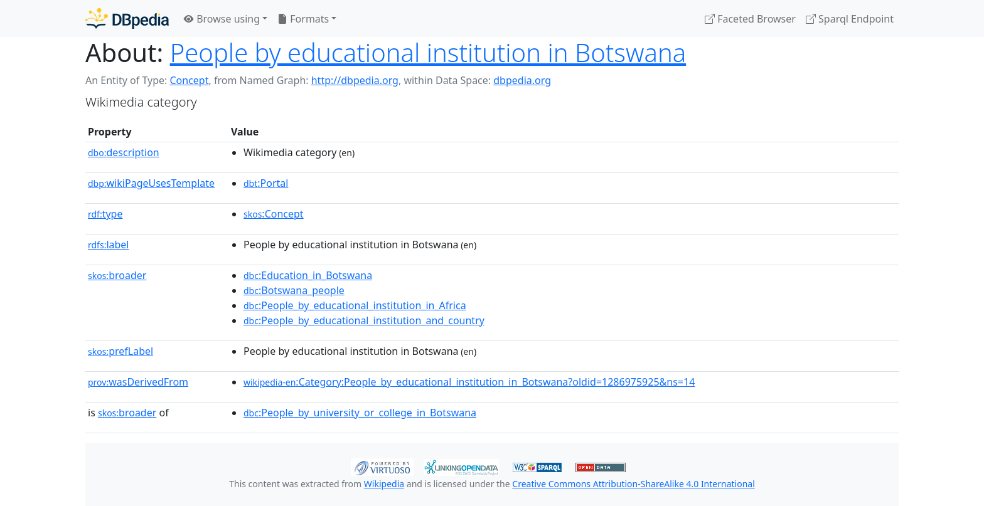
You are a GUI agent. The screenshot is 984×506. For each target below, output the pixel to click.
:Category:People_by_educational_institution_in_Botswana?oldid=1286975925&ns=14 (469, 382)
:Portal (265, 183)
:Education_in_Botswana (307, 275)
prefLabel (120, 351)
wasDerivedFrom (138, 382)
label (108, 244)
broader (117, 275)
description (123, 152)
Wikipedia (384, 484)
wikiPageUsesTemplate (151, 183)
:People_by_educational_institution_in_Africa (354, 305)
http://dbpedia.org (354, 80)
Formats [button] (303, 19)
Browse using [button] (222, 19)
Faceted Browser (750, 19)
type (105, 214)
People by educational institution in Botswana (428, 52)
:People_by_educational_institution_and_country (363, 320)
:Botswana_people (294, 290)
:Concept (273, 214)
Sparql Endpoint (850, 19)
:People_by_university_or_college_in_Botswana (359, 412)
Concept (188, 80)
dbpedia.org (522, 80)
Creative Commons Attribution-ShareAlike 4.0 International (633, 484)
